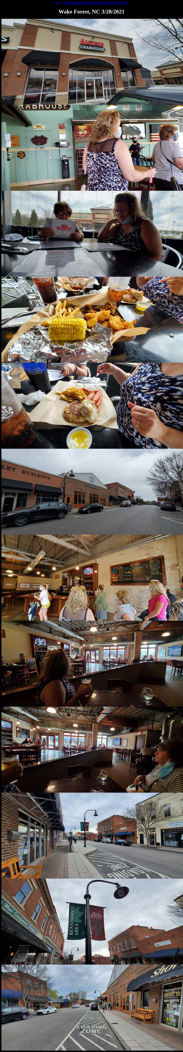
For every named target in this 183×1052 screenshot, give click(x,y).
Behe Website (72, 2)
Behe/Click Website (115, 2)
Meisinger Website (92, 2)
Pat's (59, 2)
